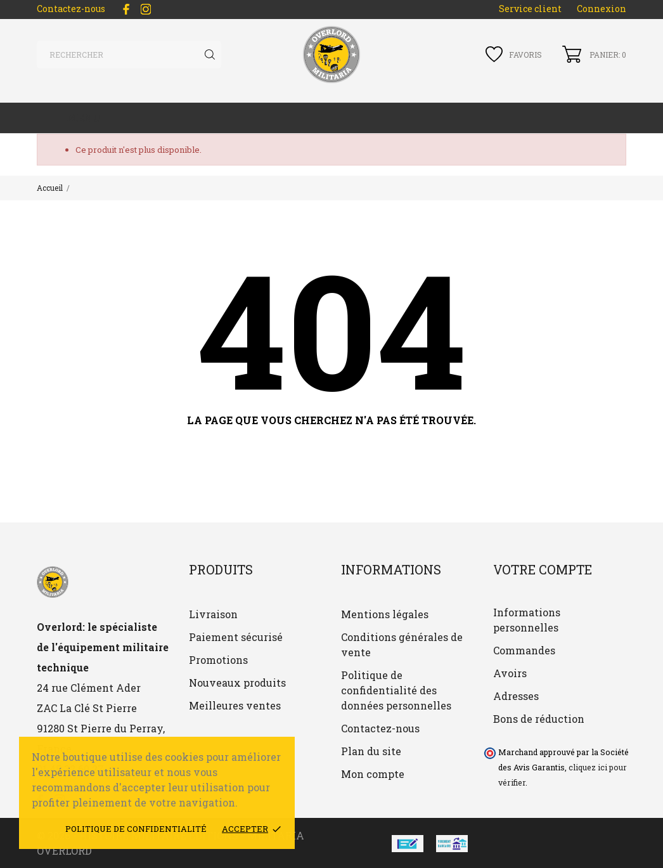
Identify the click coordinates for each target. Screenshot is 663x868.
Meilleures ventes (235, 705)
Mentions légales (384, 614)
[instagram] (146, 9)
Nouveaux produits (237, 682)
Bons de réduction (538, 718)
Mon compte (372, 774)
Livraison (213, 614)
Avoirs (510, 673)
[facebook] (126, 9)
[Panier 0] (594, 54)
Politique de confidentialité (136, 828)
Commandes (524, 650)
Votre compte (542, 569)
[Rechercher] (129, 54)
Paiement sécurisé (236, 637)
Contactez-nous (71, 9)
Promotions (218, 659)
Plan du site (371, 751)
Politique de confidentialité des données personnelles (396, 690)
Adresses (516, 696)
